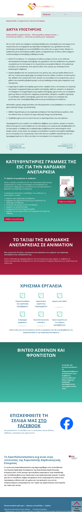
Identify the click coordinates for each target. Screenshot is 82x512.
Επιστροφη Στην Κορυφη (76, 508)
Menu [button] (20, 14)
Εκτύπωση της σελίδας (14, 37)
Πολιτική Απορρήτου (40, 509)
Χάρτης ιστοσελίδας (34, 506)
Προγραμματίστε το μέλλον (63, 146)
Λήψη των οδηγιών (66, 201)
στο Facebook (32, 423)
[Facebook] (66, 423)
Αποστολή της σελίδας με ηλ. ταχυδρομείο (40, 37)
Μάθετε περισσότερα (14, 219)
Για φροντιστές (23, 21)
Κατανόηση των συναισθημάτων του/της (18, 147)
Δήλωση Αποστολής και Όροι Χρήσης (17, 509)
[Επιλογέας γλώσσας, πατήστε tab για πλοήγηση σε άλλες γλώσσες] (54, 14)
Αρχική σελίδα (11, 21)
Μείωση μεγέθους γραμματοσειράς (44, 35)
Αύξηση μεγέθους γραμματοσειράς (18, 35)
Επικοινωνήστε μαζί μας (14, 506)
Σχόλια (48, 506)
